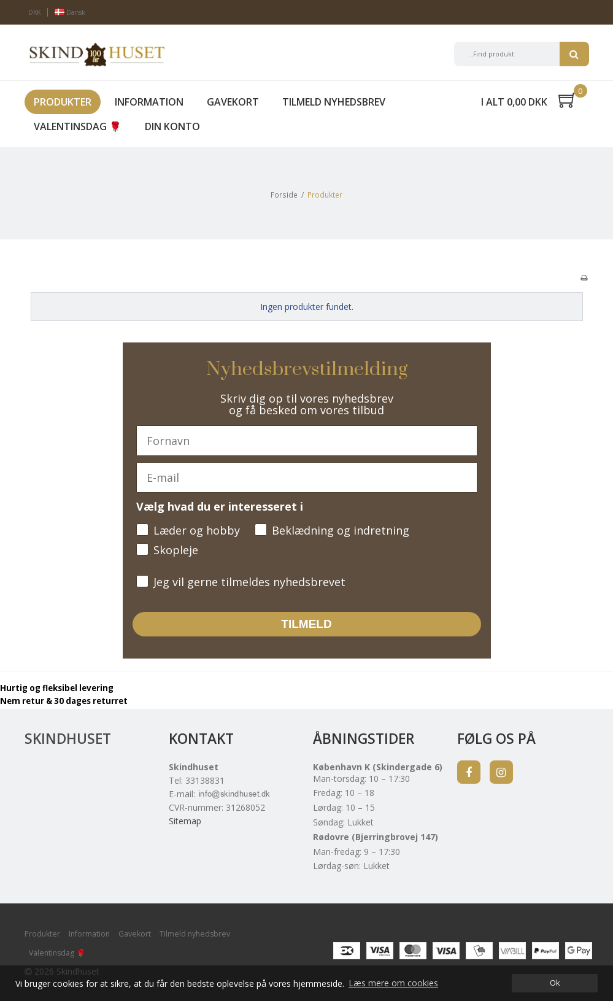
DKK (34, 12)
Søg (574, 54)
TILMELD (306, 623)
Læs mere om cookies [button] (393, 983)
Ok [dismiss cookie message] (555, 983)
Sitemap (185, 821)
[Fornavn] (306, 440)
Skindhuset (68, 738)
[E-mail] (306, 477)
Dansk (70, 12)
